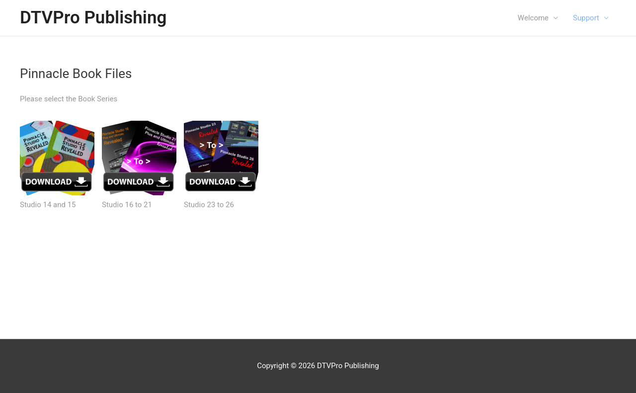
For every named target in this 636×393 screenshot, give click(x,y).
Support (586, 17)
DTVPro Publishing (93, 17)
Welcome (533, 17)
